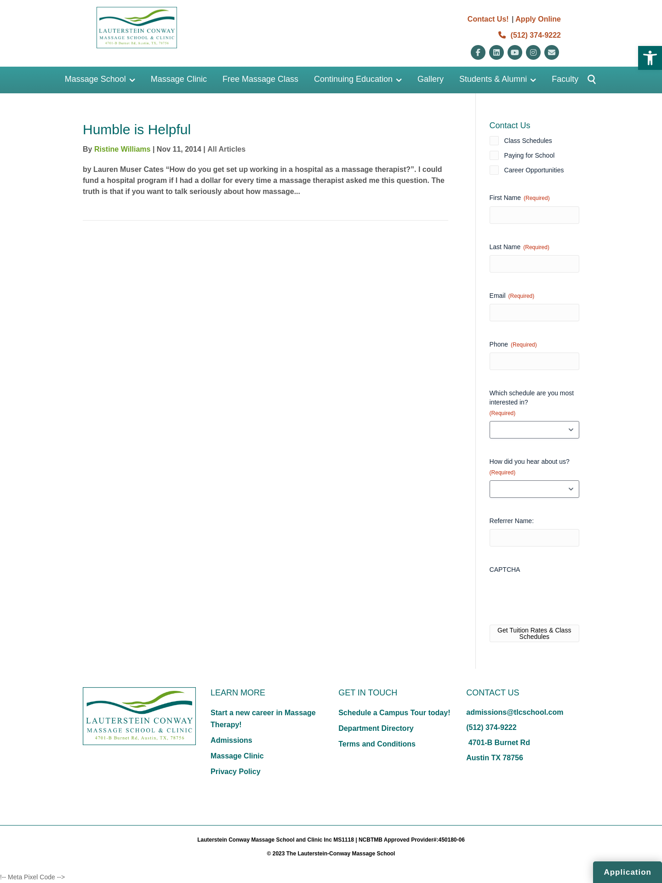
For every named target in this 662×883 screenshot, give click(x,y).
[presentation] (559, 596)
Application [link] (627, 872)
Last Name (519, 247)
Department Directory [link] (376, 728)
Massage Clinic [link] (179, 79)
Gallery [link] (430, 79)
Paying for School (529, 155)
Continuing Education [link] (353, 79)
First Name (520, 198)
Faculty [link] (565, 79)
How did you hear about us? (530, 467)
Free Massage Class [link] (260, 79)
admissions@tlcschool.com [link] (514, 712)
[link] (650, 58)
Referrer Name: (512, 520)
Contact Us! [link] (488, 19)
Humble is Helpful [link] (137, 129)
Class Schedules (528, 140)
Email (512, 296)
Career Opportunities (534, 170)
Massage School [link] (95, 79)
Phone (513, 345)
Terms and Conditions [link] (377, 744)
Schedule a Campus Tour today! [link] (394, 713)
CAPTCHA (505, 569)
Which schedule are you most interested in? (532, 403)
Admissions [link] (231, 740)
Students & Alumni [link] (493, 79)
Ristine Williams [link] (122, 149)
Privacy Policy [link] (236, 771)
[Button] (587, 80)
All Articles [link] (226, 149)
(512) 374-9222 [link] (529, 35)
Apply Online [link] (538, 19)
